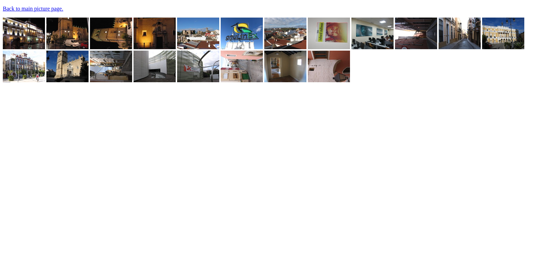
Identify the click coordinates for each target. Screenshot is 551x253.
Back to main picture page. (33, 9)
